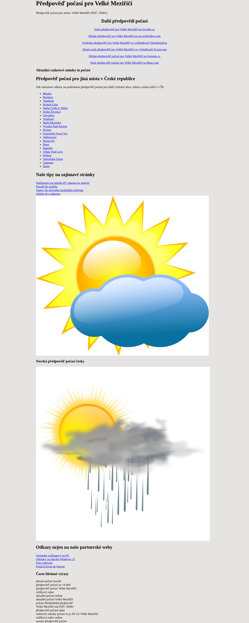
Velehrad (48, 119)
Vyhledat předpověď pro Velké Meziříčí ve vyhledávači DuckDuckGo (124, 42)
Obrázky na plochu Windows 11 (55, 559)
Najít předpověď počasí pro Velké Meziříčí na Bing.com (124, 62)
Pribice (47, 155)
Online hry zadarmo (48, 193)
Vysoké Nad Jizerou (55, 126)
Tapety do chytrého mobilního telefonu (59, 190)
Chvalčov (48, 115)
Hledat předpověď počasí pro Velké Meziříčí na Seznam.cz (124, 56)
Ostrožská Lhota (53, 159)
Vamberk (48, 101)
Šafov (46, 166)
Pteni (46, 144)
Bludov (47, 93)
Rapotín (48, 148)
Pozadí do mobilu (46, 186)
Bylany (47, 130)
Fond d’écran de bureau (50, 566)
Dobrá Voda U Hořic (55, 108)
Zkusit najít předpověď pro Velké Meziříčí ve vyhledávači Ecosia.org (124, 49)
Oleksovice (50, 137)
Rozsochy (49, 141)
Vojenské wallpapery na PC (53, 555)
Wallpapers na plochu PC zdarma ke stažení (62, 183)
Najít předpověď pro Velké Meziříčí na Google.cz (124, 29)
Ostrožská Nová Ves (55, 133)
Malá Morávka (52, 122)
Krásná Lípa (50, 104)
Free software (44, 562)
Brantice (48, 97)
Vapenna (48, 162)
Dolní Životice (52, 111)
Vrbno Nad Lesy (53, 151)
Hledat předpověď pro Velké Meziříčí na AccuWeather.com (124, 36)
